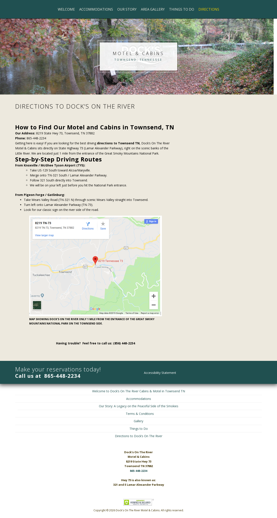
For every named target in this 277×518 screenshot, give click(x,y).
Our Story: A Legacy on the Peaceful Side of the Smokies (138, 406)
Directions (208, 9)
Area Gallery (153, 9)
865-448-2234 (62, 375)
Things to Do (181, 9)
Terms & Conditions (140, 414)
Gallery (138, 421)
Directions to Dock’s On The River (138, 436)
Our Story (127, 9)
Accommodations (96, 9)
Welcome (66, 9)
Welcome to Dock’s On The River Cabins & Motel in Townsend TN (138, 391)
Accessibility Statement (160, 373)
